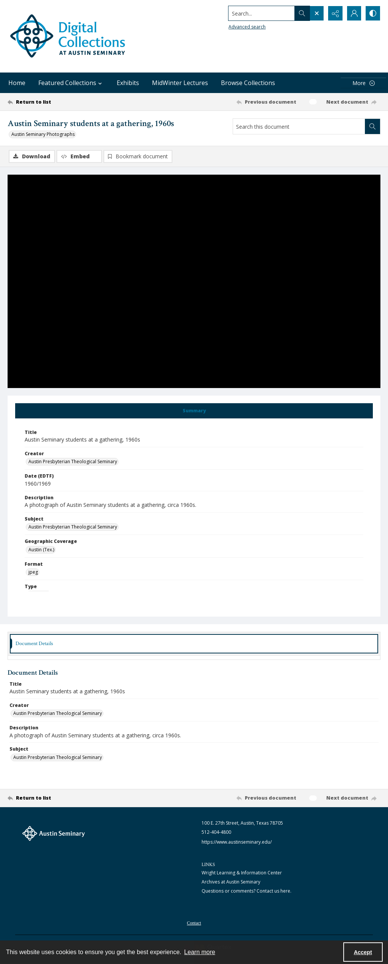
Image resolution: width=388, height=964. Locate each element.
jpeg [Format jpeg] (33, 572)
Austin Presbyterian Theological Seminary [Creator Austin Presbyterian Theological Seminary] (72, 461)
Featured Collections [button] (71, 82)
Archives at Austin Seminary (231, 882)
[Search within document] (372, 126)
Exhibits (128, 83)
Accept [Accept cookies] (363, 952)
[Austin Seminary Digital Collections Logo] (68, 36)
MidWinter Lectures (180, 83)
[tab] (194, 411)
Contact (194, 923)
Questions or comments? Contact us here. (246, 891)
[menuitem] (194, 922)
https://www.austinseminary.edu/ (237, 842)
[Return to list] (58, 101)
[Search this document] (299, 126)
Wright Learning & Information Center (242, 872)
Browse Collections (248, 83)
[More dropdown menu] (363, 82)
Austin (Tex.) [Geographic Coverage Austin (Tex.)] (41, 549)
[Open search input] (316, 13)
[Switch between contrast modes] (373, 13)
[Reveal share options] (335, 13)
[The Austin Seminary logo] (54, 833)
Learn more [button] (199, 952)
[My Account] (354, 13)
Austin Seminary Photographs (43, 134)
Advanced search (246, 27)
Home (16, 83)
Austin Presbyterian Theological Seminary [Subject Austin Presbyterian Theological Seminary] (72, 527)
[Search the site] (261, 13)
